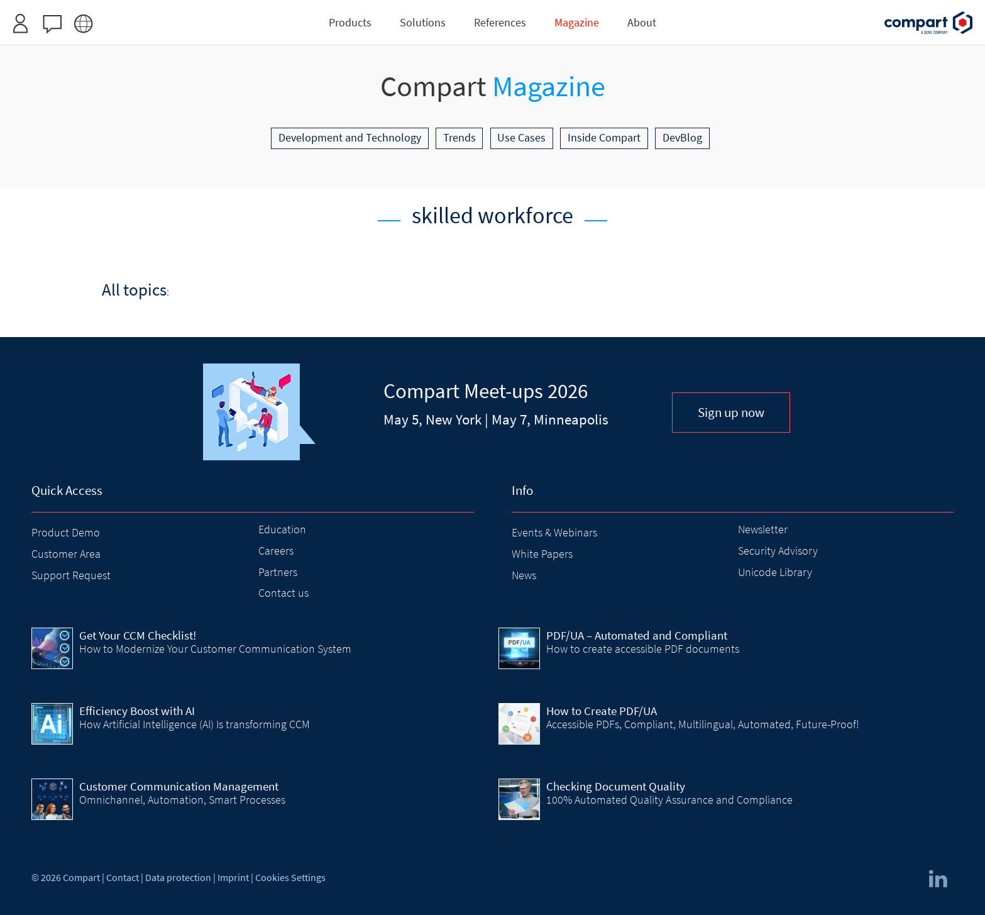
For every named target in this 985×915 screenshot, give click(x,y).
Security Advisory (778, 550)
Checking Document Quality (615, 786)
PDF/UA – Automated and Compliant (636, 635)
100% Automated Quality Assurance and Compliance (669, 799)
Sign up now (731, 412)
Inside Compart (604, 137)
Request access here (537, 15)
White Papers (542, 553)
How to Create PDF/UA (601, 710)
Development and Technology (349, 137)
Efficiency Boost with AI (137, 710)
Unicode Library (775, 572)
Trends (459, 137)
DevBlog (682, 137)
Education (282, 529)
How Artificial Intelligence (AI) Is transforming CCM (194, 724)
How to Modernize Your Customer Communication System (215, 648)
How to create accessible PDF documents (642, 648)
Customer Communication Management (178, 786)
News (524, 575)
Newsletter (763, 529)
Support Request (71, 575)
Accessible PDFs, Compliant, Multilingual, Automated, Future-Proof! (702, 724)
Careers (276, 550)
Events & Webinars (554, 532)
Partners (277, 572)
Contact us (283, 592)
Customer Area (66, 553)
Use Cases (521, 137)
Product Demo (65, 532)
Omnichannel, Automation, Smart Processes (182, 799)
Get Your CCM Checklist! (137, 635)
